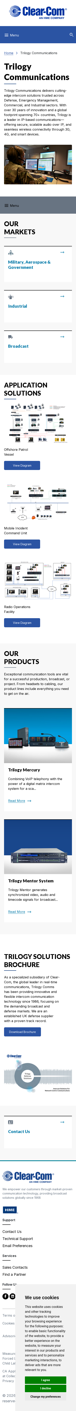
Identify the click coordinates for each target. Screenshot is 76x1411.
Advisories (10, 1336)
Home (8, 53)
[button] (71, 35)
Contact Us (11, 1231)
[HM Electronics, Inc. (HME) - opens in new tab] (10, 1210)
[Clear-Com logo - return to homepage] (38, 12)
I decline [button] (45, 1388)
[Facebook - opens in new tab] (5, 1296)
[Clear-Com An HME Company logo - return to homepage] (28, 1176)
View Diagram (22, 465)
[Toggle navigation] (11, 36)
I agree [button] (45, 1380)
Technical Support (17, 1239)
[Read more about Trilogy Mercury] (38, 759)
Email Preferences (17, 1246)
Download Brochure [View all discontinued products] (22, 1032)
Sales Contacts (15, 1267)
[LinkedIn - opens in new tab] (13, 1296)
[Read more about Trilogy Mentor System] (38, 870)
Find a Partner (14, 1274)
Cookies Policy (13, 1323)
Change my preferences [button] (45, 1396)
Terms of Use (13, 1315)
